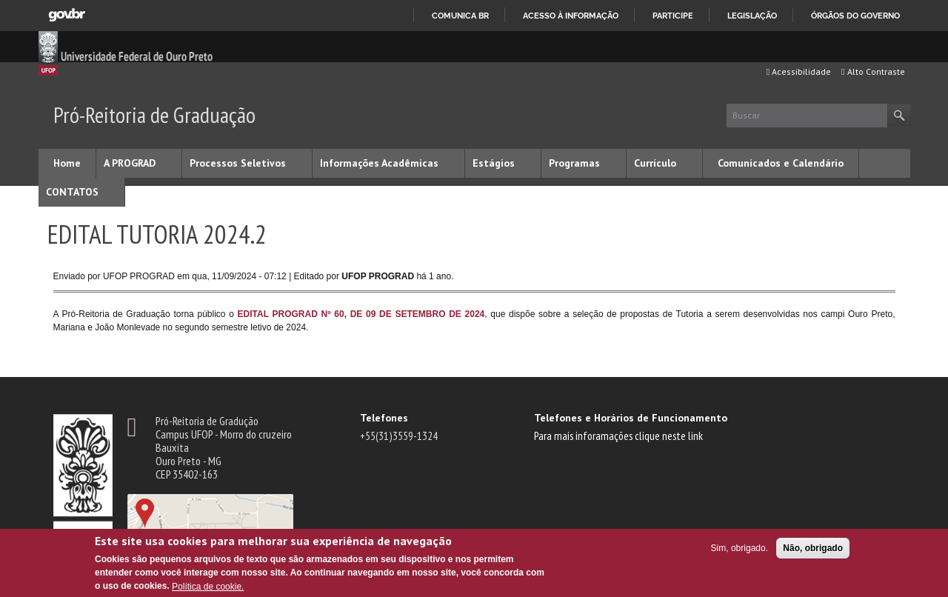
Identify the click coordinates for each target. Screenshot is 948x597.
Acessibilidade (799, 71)
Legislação (752, 15)
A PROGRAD (130, 163)
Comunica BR (460, 15)
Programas (574, 163)
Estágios (494, 163)
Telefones (384, 417)
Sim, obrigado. (739, 548)
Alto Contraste (872, 71)
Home (67, 163)
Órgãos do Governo (855, 15)
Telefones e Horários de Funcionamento (630, 417)
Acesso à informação (570, 15)
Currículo (655, 163)
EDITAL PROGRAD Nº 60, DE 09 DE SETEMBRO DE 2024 (361, 314)
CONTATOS (72, 192)
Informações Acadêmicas (379, 163)
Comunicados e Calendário (781, 163)
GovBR (66, 15)
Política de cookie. (208, 586)
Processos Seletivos (238, 163)
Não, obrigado (813, 548)
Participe (672, 15)
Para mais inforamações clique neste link (618, 435)
